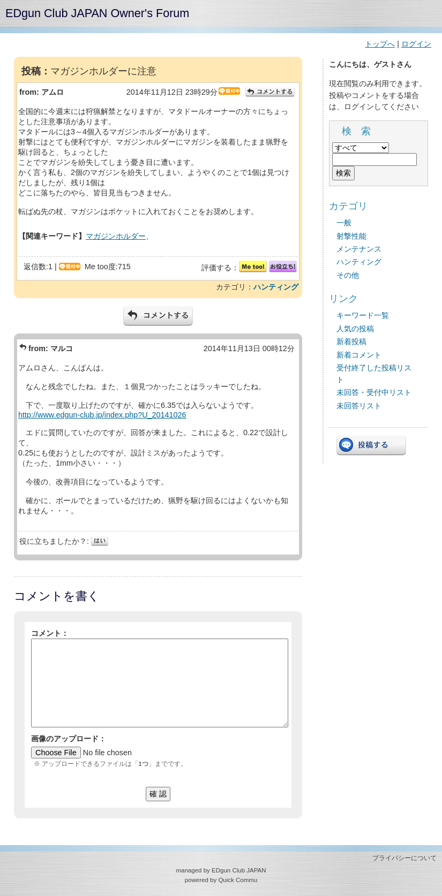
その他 (347, 275)
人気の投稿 (355, 328)
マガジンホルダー (116, 236)
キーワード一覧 (362, 315)
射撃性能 (351, 236)
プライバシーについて (404, 858)
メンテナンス (358, 249)
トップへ (380, 44)
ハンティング (275, 287)
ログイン (416, 44)
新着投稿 (351, 341)
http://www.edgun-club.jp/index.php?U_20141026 (102, 415)
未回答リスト (358, 405)
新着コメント (358, 355)
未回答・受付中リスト (373, 392)
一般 (343, 222)
